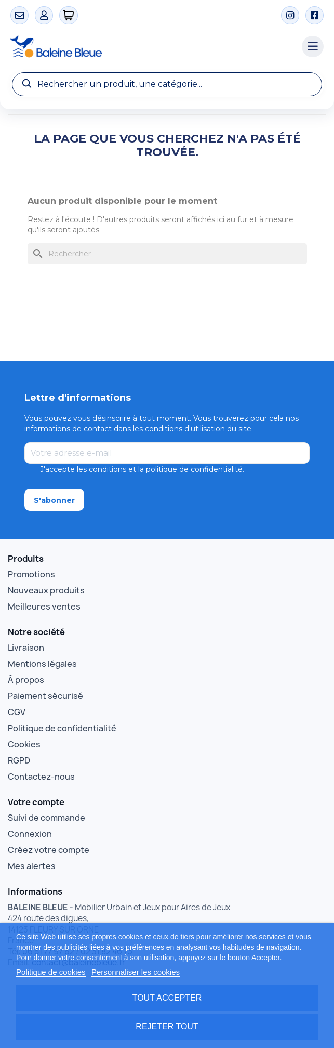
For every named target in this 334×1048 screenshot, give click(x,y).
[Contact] (19, 15)
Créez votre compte (48, 850)
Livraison (26, 647)
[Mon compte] (44, 15)
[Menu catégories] (313, 47)
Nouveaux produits (46, 590)
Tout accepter (167, 997)
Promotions (31, 574)
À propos (26, 679)
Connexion (30, 833)
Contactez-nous (41, 776)
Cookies (24, 744)
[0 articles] (69, 15)
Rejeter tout (167, 1026)
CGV (16, 712)
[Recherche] (167, 84)
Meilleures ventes (44, 606)
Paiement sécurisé (45, 696)
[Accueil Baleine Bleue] (150, 46)
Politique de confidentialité (62, 728)
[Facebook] (314, 15)
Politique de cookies (50, 971)
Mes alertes (32, 866)
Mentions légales (42, 663)
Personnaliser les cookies (135, 971)
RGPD (19, 760)
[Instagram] (290, 15)
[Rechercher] (167, 253)
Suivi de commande (46, 817)
